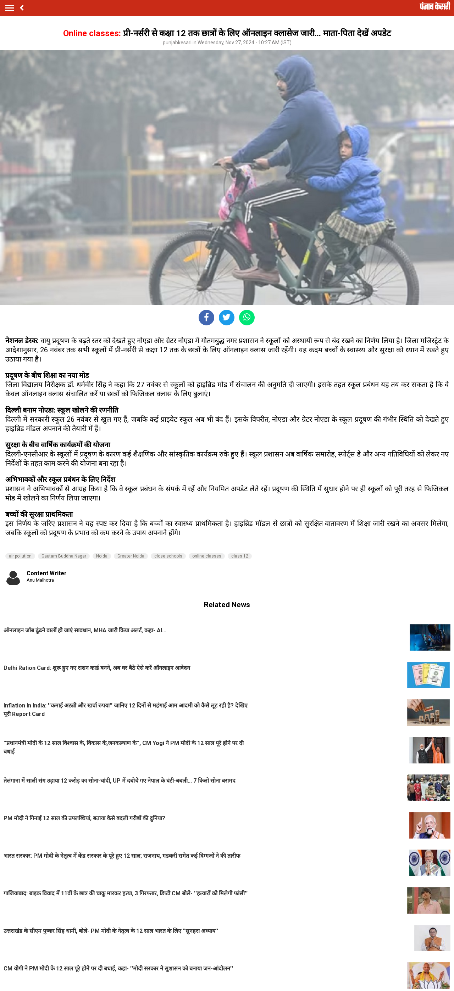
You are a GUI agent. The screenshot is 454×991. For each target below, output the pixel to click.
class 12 (239, 556)
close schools (168, 556)
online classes (206, 556)
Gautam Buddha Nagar (63, 556)
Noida (101, 556)
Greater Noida (130, 556)
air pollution (20, 556)
